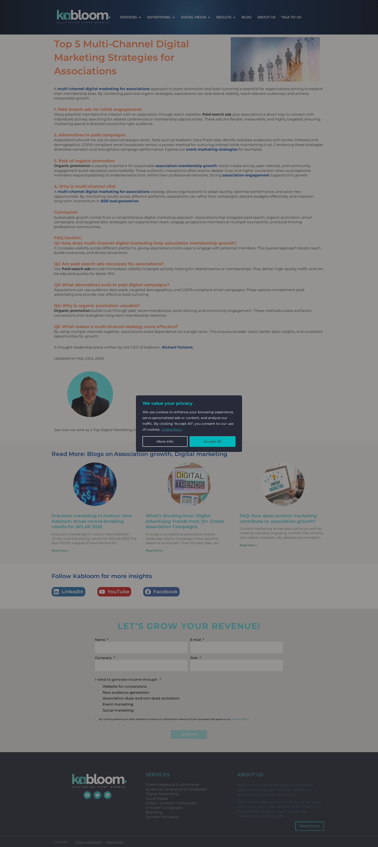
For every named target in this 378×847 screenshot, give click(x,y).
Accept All (212, 441)
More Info (165, 441)
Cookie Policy (173, 429)
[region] (189, 423)
